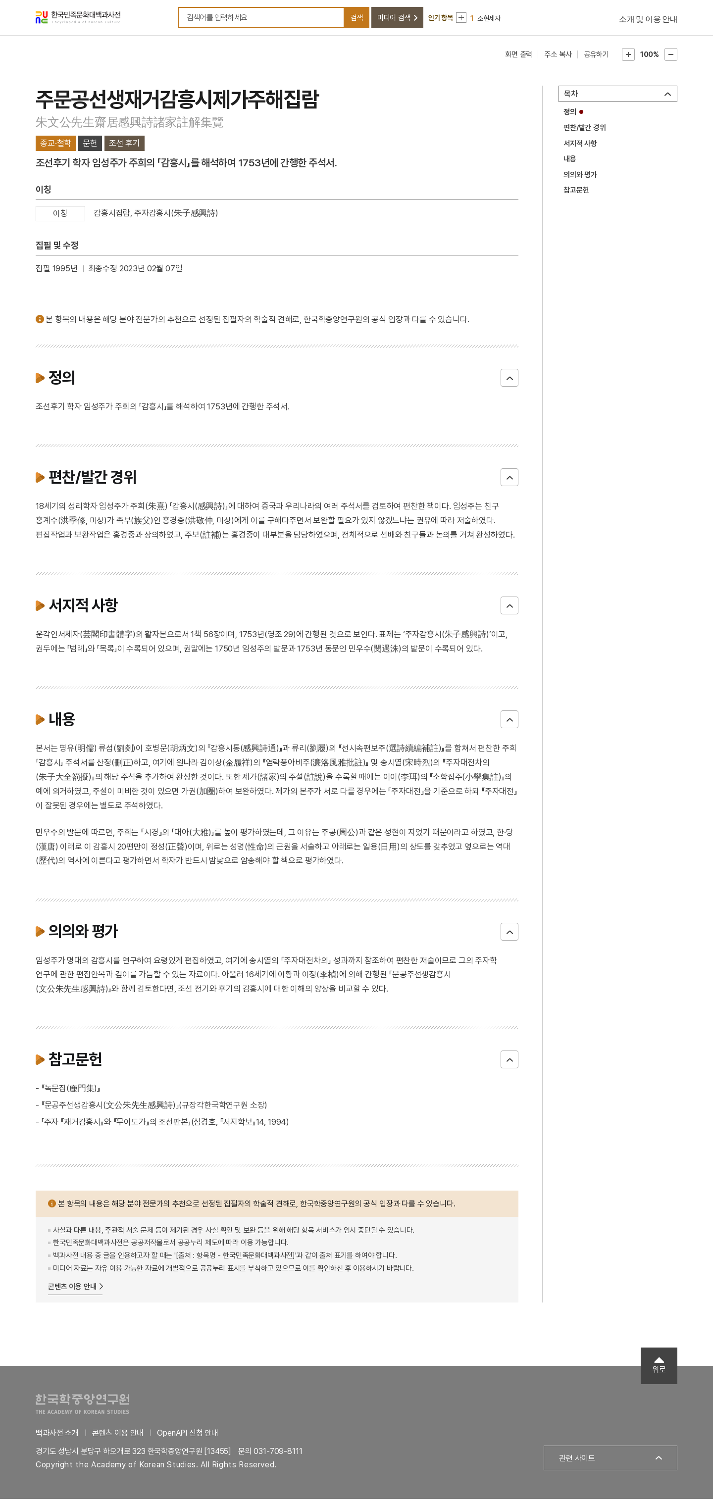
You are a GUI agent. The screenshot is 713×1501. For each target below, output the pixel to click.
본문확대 (628, 56)
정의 (569, 113)
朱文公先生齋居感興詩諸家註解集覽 (130, 123)
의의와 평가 (580, 176)
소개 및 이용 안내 (648, 20)
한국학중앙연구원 (82, 1405)
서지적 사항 (580, 145)
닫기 (509, 380)
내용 (569, 160)
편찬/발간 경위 (584, 129)
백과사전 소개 (57, 1434)
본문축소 (670, 56)
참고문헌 (576, 192)
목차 (571, 95)
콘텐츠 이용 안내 (72, 1288)
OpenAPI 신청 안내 (187, 1434)
